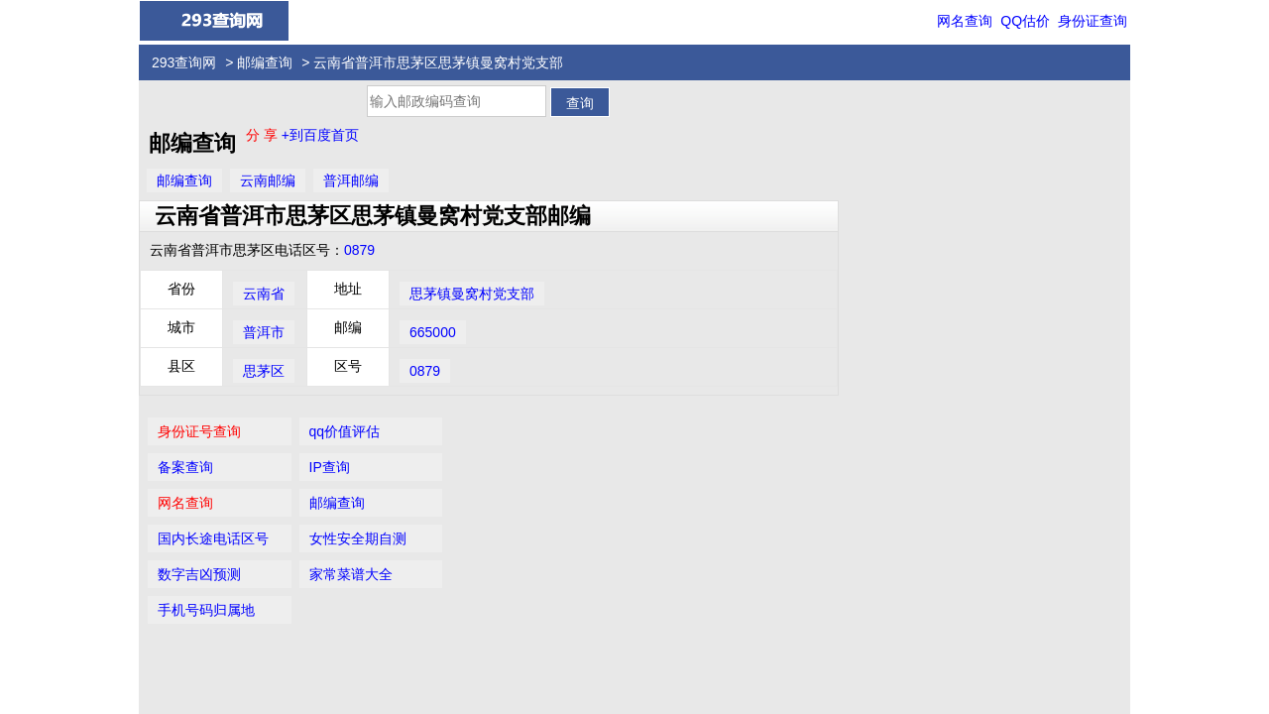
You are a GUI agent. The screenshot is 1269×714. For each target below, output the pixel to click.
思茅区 (264, 371)
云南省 (264, 293)
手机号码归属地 (900, 294)
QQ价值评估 (641, 615)
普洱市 (264, 332)
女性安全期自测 (1046, 223)
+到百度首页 (320, 135)
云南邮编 (267, 180)
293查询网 (184, 62)
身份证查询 (1092, 21)
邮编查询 (264, 62)
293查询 (645, 652)
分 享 (264, 135)
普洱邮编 (351, 180)
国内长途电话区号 (907, 223)
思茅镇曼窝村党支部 (471, 293)
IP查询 (1017, 152)
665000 (432, 332)
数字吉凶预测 (893, 259)
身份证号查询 (893, 116)
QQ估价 (1025, 21)
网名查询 (964, 21)
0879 (359, 250)
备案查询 (879, 152)
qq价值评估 (1033, 116)
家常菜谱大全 (1039, 259)
